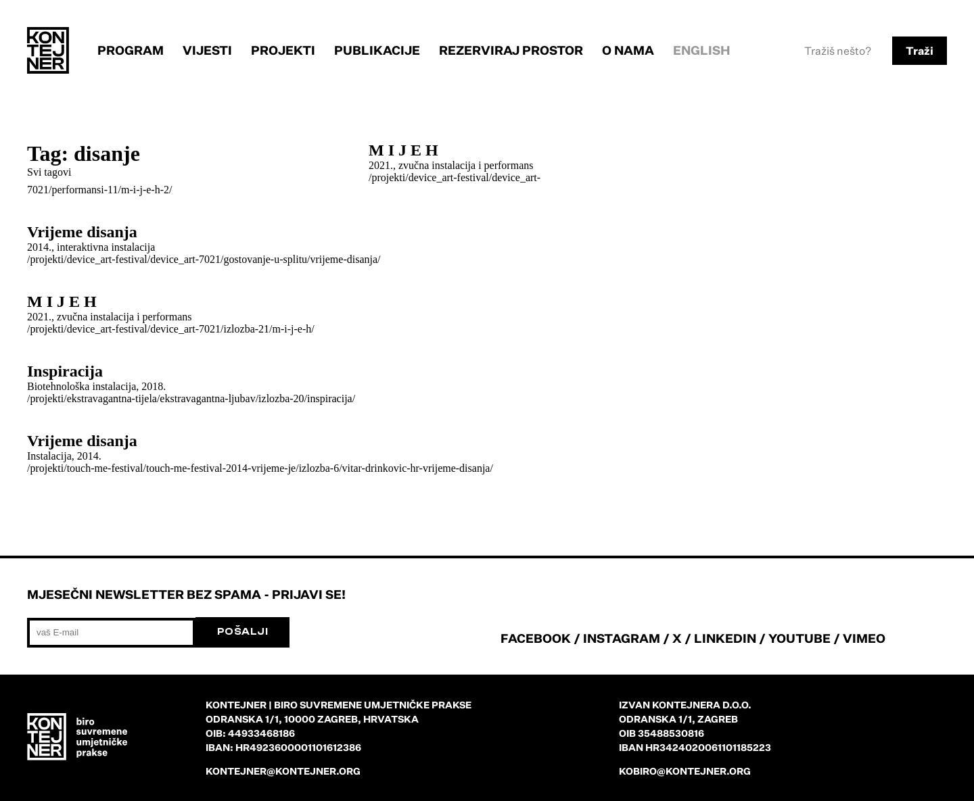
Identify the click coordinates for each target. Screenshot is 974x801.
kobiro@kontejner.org (685, 771)
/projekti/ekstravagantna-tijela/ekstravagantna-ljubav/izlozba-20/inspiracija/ (191, 398)
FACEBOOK (536, 638)
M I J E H (403, 150)
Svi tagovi (49, 172)
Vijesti (207, 50)
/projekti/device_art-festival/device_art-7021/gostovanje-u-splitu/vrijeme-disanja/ (204, 259)
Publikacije (377, 50)
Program (130, 50)
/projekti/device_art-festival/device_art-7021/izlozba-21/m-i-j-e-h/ (171, 329)
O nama (628, 50)
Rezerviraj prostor (511, 50)
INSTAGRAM (621, 638)
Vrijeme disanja (82, 232)
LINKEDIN (725, 638)
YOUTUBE (799, 638)
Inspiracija (65, 371)
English (701, 50)
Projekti (283, 50)
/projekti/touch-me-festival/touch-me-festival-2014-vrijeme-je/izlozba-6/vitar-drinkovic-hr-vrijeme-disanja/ (260, 468)
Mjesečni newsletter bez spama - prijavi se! (186, 594)
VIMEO (864, 638)
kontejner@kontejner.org (283, 771)
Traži (919, 50)
